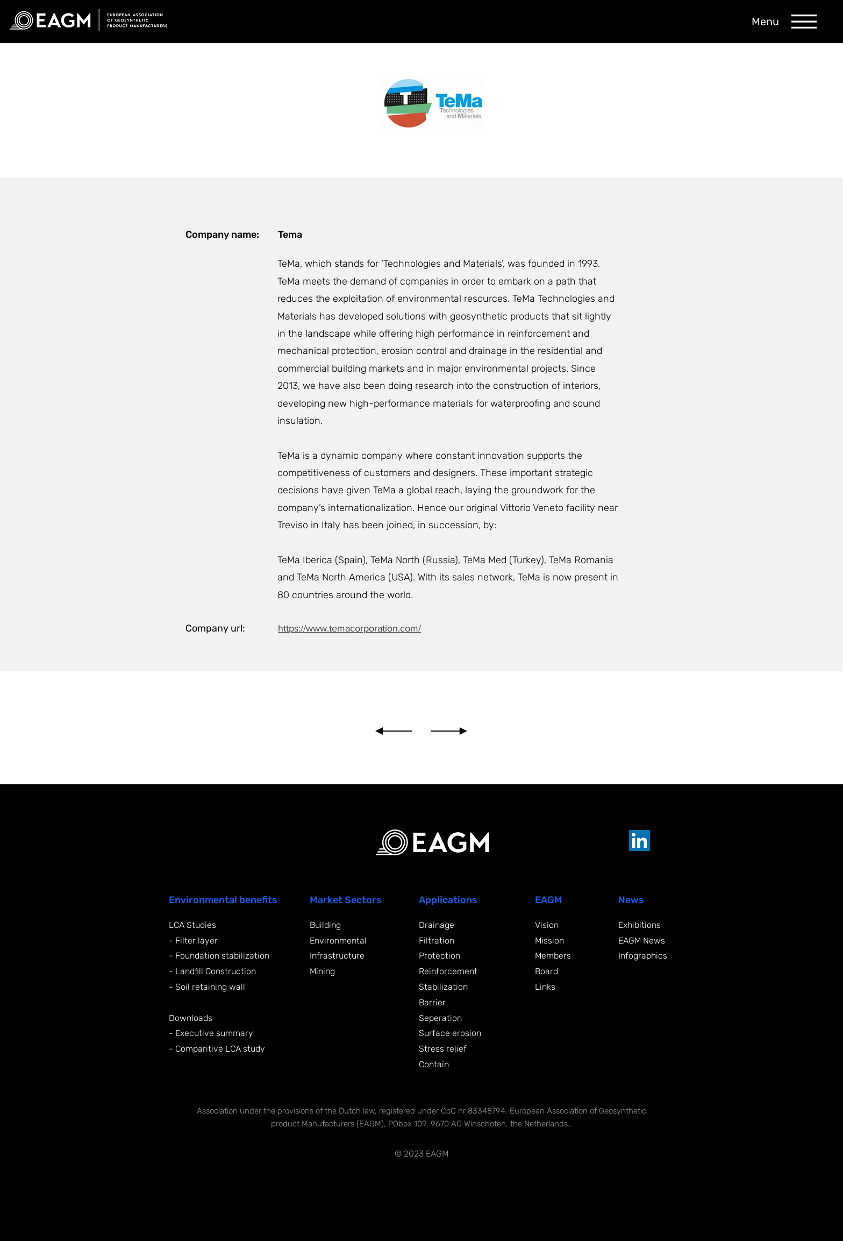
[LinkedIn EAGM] (639, 840)
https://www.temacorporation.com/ (349, 628)
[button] (804, 22)
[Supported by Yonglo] (625, 1153)
